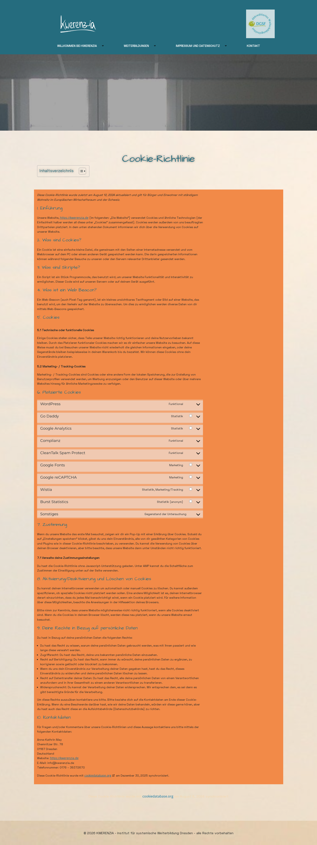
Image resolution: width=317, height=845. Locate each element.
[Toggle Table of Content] (80, 171)
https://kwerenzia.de (74, 218)
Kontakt (253, 45)
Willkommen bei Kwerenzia (83, 45)
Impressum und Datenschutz (204, 45)
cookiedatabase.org (97, 775)
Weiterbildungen (142, 45)
